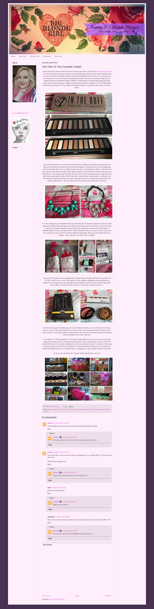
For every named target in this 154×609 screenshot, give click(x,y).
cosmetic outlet (56, 409)
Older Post (108, 596)
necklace (108, 409)
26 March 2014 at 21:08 (69, 531)
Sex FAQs (58, 56)
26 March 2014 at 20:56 (61, 452)
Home (13, 56)
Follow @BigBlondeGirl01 (20, 113)
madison (77, 409)
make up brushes (84, 409)
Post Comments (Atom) (57, 599)
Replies (52, 433)
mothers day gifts (100, 409)
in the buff (64, 409)
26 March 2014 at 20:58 (63, 517)
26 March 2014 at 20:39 (61, 423)
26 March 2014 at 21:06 (69, 437)
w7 (44, 411)
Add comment (47, 545)
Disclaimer (47, 56)
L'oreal (72, 409)
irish (68, 409)
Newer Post (46, 596)
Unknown (50, 423)
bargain (49, 409)
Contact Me (34, 56)
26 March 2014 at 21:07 (69, 472)
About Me (22, 56)
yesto (46, 411)
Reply (49, 429)
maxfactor (92, 409)
